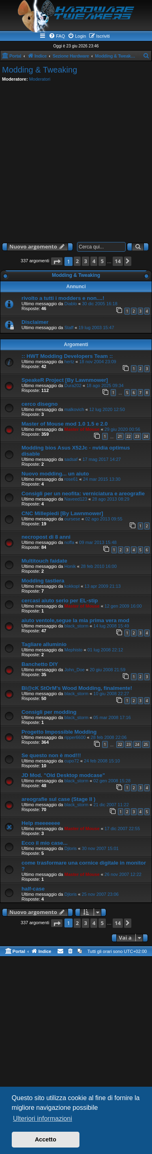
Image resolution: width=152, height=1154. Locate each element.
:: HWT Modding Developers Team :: (67, 356)
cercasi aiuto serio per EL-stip (59, 600)
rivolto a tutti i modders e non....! (62, 298)
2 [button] (77, 261)
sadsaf (70, 459)
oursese (72, 518)
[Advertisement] (76, 160)
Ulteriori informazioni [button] (42, 1118)
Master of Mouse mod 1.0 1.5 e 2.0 (64, 424)
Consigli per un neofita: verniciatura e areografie (83, 493)
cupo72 (71, 760)
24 (146, 436)
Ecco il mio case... (44, 843)
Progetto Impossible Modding (58, 732)
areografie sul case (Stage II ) (58, 799)
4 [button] (93, 261)
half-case (33, 889)
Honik (70, 566)
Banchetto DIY (39, 664)
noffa (69, 542)
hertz (69, 361)
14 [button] (118, 261)
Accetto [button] (45, 1139)
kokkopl (71, 586)
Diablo (70, 303)
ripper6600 (75, 737)
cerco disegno (39, 404)
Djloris (70, 848)
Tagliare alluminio (43, 644)
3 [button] (85, 261)
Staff (68, 327)
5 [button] (102, 261)
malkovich (74, 409)
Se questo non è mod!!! (51, 755)
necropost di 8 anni (46, 537)
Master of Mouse (82, 429)
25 (146, 744)
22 (128, 436)
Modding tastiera (42, 581)
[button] (56, 261)
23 (137, 436)
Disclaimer (35, 322)
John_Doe (74, 669)
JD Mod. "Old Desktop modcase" (63, 775)
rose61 (71, 479)
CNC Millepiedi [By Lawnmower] (62, 513)
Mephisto (73, 649)
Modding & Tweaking (39, 69)
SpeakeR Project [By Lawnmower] (64, 380)
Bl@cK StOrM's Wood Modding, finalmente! (76, 688)
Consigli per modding (49, 712)
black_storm (76, 625)
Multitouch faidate (44, 561)
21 (120, 436)
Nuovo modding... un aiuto (55, 474)
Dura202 (72, 385)
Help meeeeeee (40, 823)
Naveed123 (75, 499)
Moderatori (40, 79)
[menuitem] (57, 36)
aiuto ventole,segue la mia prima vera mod (75, 620)
